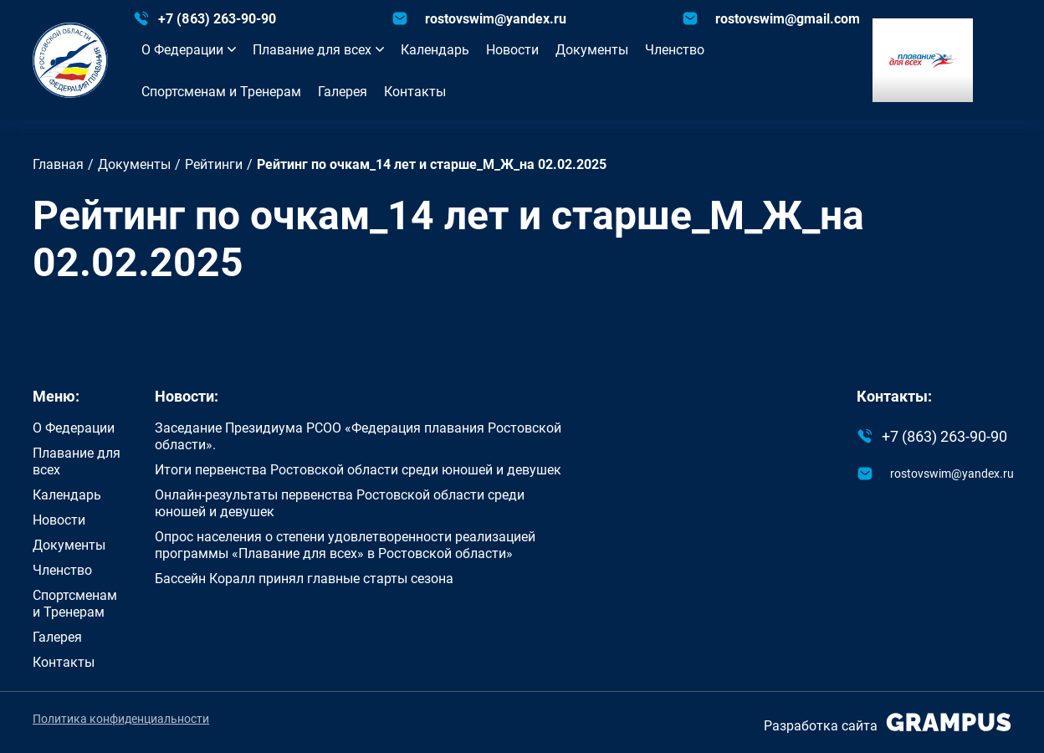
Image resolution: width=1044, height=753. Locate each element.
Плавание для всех (318, 49)
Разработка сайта (887, 722)
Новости (512, 49)
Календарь (435, 49)
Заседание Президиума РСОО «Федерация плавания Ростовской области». (358, 436)
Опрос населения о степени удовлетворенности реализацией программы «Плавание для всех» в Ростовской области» (345, 544)
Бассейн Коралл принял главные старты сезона (304, 578)
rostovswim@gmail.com (787, 18)
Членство (674, 49)
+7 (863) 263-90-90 (217, 18)
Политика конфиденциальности (121, 719)
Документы (591, 49)
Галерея (342, 91)
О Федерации (188, 49)
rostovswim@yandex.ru (495, 18)
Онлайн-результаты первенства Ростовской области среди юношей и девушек (340, 503)
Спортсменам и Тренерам (221, 91)
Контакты (415, 91)
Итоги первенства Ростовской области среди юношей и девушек (358, 469)
